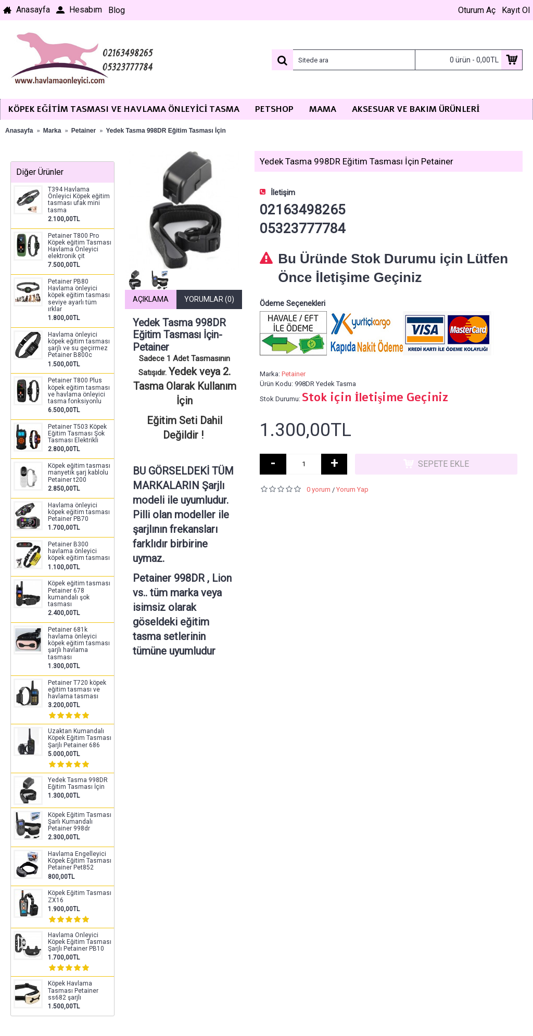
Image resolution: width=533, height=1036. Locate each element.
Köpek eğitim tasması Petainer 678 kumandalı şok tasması (79, 594)
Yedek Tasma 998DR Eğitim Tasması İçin (78, 783)
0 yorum (319, 489)
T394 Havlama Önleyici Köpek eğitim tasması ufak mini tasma (79, 200)
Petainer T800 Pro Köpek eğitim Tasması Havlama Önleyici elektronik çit (79, 246)
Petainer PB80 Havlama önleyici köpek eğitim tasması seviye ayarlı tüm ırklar (79, 295)
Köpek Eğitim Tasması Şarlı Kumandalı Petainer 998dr (79, 822)
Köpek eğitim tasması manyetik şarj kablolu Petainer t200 (79, 473)
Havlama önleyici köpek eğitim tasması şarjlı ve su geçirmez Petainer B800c (79, 345)
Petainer (294, 374)
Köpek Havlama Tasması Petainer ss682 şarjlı (73, 990)
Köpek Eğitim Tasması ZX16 (79, 896)
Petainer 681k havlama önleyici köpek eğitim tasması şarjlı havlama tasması (79, 643)
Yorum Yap (352, 489)
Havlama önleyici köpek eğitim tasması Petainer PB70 (79, 512)
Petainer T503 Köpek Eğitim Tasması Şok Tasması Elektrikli (77, 434)
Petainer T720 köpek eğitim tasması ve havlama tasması (77, 690)
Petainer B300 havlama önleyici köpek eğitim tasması (79, 551)
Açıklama (151, 299)
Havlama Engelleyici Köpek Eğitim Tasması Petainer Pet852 (79, 861)
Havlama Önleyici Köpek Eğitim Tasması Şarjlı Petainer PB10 (79, 942)
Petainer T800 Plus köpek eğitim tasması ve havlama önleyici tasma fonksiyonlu (79, 391)
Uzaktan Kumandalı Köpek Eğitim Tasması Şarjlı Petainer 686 (79, 738)
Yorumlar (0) (209, 299)
